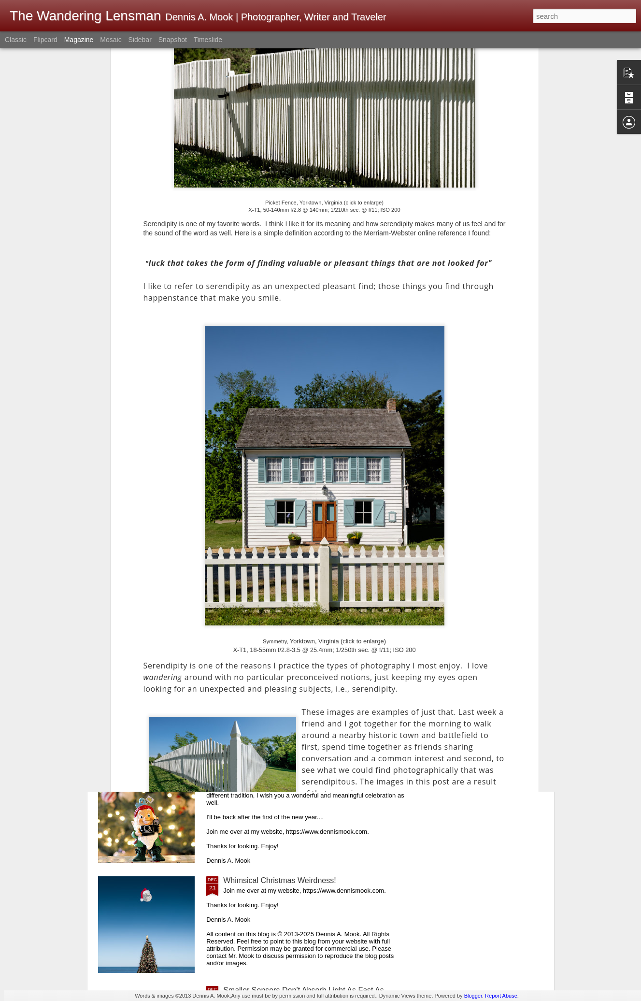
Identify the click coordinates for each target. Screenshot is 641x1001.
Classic (16, 40)
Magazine (79, 40)
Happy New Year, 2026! (263, 551)
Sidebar (140, 40)
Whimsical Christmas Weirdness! (279, 880)
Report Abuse (501, 996)
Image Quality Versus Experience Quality (293, 661)
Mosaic (110, 40)
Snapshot (172, 40)
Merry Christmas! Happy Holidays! (282, 771)
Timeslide (208, 40)
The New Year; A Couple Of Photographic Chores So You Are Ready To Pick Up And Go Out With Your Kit (313, 445)
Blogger (473, 996)
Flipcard (45, 40)
